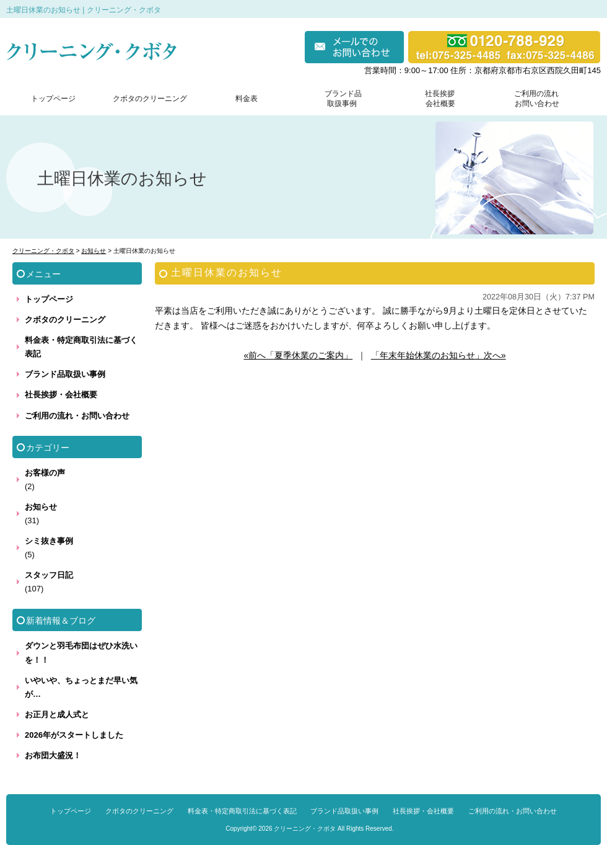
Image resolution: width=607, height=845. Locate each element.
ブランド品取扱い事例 (65, 374)
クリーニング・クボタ (305, 828)
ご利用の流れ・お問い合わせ (77, 415)
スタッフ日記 (49, 575)
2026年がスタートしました (74, 735)
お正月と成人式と (57, 714)
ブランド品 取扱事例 (343, 98)
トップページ (53, 98)
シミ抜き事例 (49, 541)
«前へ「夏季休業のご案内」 (297, 355)
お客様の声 (45, 472)
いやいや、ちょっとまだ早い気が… (81, 687)
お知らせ (41, 506)
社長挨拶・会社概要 (61, 394)
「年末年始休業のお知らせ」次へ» (438, 355)
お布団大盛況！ (53, 755)
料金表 (246, 98)
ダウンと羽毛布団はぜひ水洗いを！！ (81, 652)
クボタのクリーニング (150, 98)
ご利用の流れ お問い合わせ (534, 98)
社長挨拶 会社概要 (437, 98)
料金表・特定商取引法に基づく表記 (81, 346)
